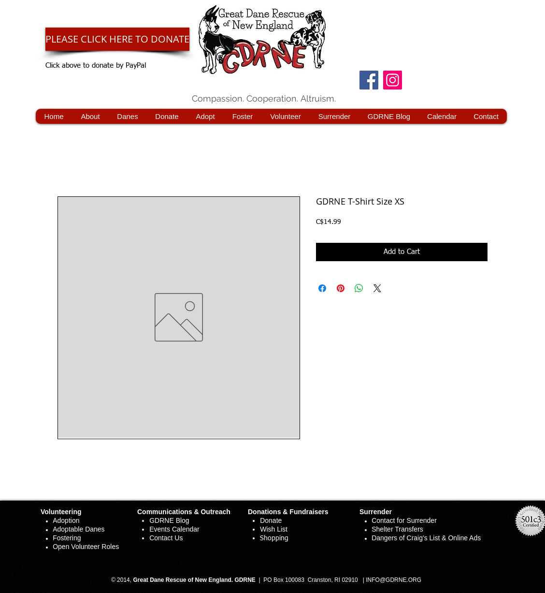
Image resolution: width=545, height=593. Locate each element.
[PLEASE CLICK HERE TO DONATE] (117, 39)
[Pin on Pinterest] (340, 288)
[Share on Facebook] (322, 288)
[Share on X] (377, 288)
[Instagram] (392, 80)
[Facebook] (368, 80)
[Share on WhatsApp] (359, 288)
